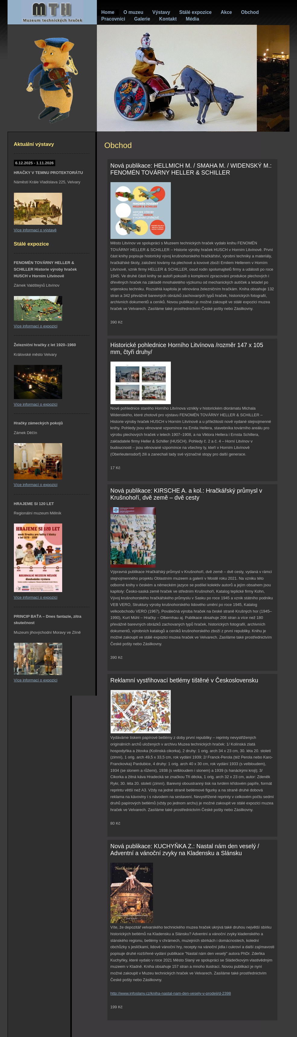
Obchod (250, 12)
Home (107, 12)
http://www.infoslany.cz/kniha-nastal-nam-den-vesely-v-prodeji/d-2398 (170, 993)
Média (192, 18)
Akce (226, 12)
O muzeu (133, 12)
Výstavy (161, 12)
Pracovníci (113, 18)
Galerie (142, 18)
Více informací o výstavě (35, 230)
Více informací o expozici (36, 326)
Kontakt (168, 18)
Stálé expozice (195, 12)
